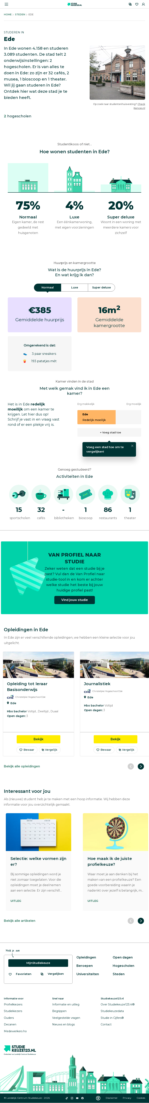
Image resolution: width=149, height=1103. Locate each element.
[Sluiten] (132, 446)
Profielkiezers (13, 1004)
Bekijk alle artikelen (19, 921)
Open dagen (123, 957)
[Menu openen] (6, 4)
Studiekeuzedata (112, 1011)
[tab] (47, 288)
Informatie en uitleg (65, 1004)
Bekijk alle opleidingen (22, 766)
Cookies (141, 1097)
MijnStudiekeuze (38, 963)
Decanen (10, 1024)
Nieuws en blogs (63, 1024)
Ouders (9, 1018)
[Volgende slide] (141, 766)
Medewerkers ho (15, 1031)
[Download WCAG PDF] (98, 1098)
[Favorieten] (136, 4)
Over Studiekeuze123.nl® (118, 1004)
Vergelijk (49, 749)
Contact (106, 1024)
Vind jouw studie (74, 602)
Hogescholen (123, 966)
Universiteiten (87, 974)
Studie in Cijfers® (112, 1018)
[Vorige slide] (130, 766)
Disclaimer (112, 1097)
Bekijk (47, 739)
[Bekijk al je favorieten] (19, 974)
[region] (74, 704)
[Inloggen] (143, 4)
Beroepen (84, 966)
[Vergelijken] (130, 4)
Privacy (127, 1097)
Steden (20, 14)
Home (8, 14)
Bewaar (26, 749)
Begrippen (59, 1011)
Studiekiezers (13, 1011)
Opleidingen (86, 957)
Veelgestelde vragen (66, 1018)
